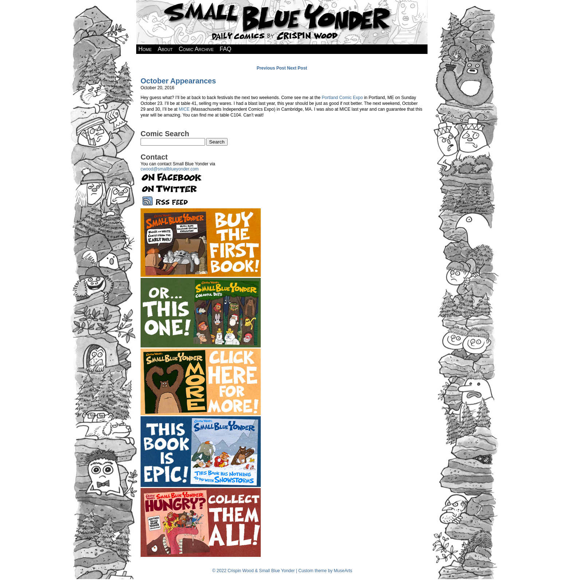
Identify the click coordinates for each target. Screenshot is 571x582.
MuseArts (343, 570)
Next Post (297, 68)
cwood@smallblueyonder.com (170, 169)
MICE (184, 109)
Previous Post (271, 68)
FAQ (225, 49)
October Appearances (178, 81)
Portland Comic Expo (342, 97)
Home (145, 49)
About (165, 49)
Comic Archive (196, 49)
